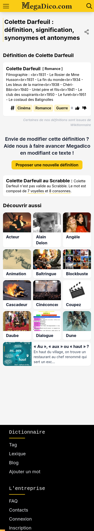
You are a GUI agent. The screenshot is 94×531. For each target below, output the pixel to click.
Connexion (20, 519)
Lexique (17, 453)
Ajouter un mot (24, 471)
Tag (13, 444)
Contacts (18, 510)
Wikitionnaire (80, 125)
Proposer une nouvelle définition (47, 160)
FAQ (13, 501)
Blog (14, 462)
